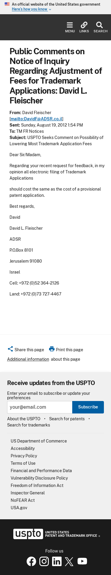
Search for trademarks (28, 425)
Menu (70, 27)
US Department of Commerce (39, 441)
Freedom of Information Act (37, 485)
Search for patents (67, 418)
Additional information (28, 359)
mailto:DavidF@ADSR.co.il (36, 118)
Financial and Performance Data (41, 470)
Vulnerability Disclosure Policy (39, 478)
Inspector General (28, 493)
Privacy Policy (24, 455)
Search (99, 27)
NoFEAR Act (23, 500)
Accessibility (23, 448)
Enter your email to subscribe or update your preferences (48, 395)
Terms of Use (23, 463)
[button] (25, 350)
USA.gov (19, 507)
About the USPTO (23, 418)
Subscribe (88, 407)
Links (84, 27)
